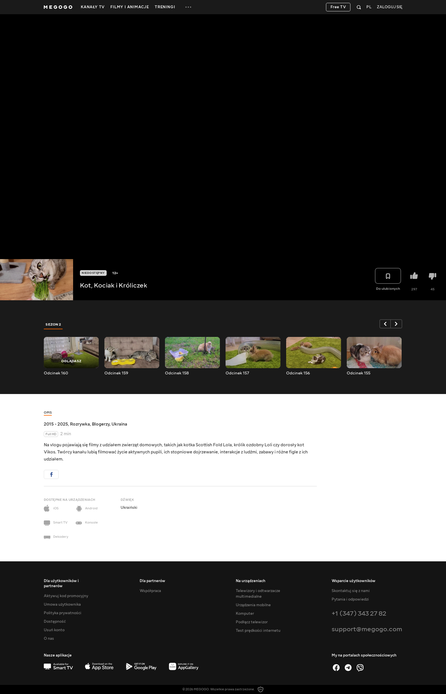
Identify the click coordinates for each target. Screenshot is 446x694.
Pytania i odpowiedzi (350, 599)
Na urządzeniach (250, 580)
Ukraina (119, 424)
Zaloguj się (389, 7)
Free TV (338, 7)
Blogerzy (101, 424)
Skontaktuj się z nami (351, 590)
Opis (48, 412)
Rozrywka (80, 424)
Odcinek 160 (56, 373)
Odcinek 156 (298, 373)
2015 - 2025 (56, 424)
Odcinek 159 (116, 373)
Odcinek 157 (237, 373)
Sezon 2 (53, 324)
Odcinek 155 (358, 373)
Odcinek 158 (177, 373)
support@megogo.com (367, 629)
